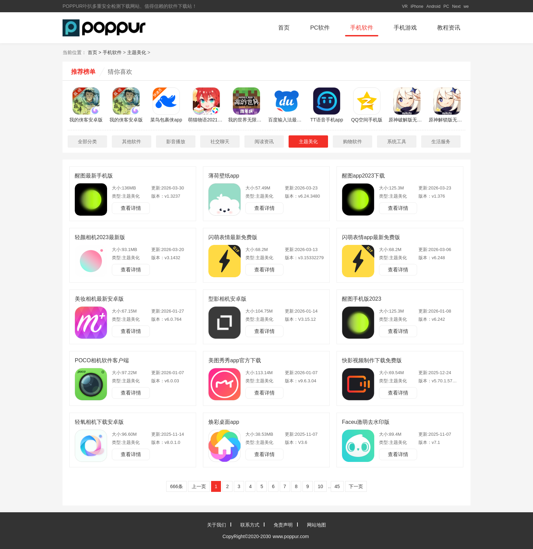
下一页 (356, 486)
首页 (284, 27)
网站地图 (316, 524)
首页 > (95, 52)
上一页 (199, 486)
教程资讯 (448, 27)
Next (456, 6)
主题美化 (136, 52)
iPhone (417, 6)
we (466, 6)
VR (405, 6)
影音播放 (175, 141)
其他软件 (131, 141)
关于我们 (216, 524)
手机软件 (361, 27)
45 (337, 486)
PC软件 (320, 27)
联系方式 (249, 524)
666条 (176, 486)
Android (433, 6)
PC (446, 6)
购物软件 (352, 141)
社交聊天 (219, 141)
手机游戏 (405, 27)
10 (320, 486)
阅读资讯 (264, 141)
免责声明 (283, 524)
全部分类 (87, 141)
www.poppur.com (291, 536)
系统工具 (396, 141)
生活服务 (440, 141)
